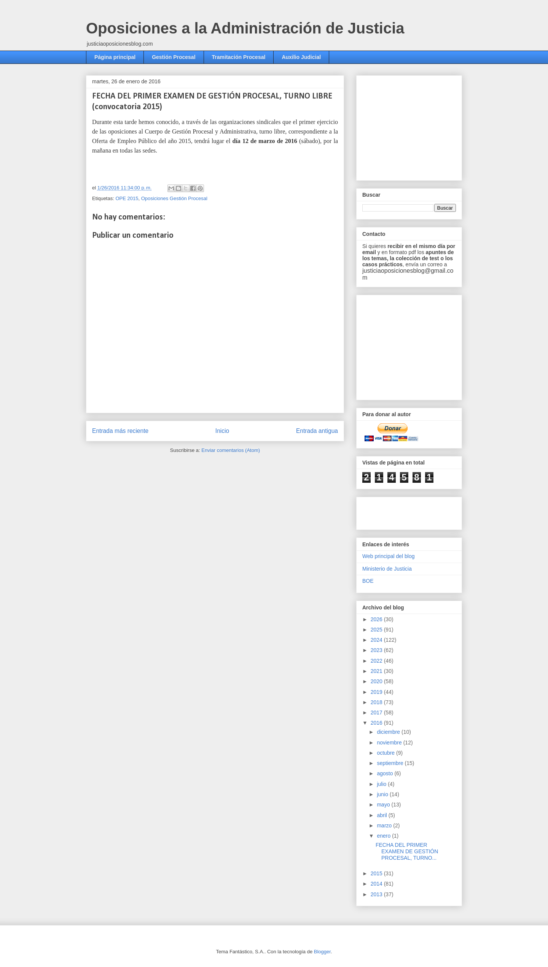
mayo (384, 805)
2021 (377, 671)
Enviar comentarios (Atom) (230, 450)
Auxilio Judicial (301, 57)
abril (382, 815)
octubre (386, 753)
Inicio (222, 431)
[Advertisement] (419, 125)
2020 (377, 681)
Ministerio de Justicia (387, 569)
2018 (377, 702)
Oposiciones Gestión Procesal (174, 198)
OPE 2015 (126, 198)
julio (382, 784)
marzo (385, 825)
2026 (377, 619)
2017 (377, 712)
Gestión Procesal (173, 57)
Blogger (322, 951)
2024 (377, 640)
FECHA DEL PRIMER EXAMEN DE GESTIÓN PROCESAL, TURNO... (407, 851)
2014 (377, 884)
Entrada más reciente (120, 431)
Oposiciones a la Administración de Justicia (245, 28)
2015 (377, 873)
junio (383, 794)
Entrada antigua (317, 431)
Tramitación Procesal (239, 57)
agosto (385, 773)
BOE (368, 581)
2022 (377, 661)
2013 (377, 894)
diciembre (389, 732)
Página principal (114, 57)
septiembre (391, 763)
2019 (377, 692)
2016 (377, 723)
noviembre (390, 743)
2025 (377, 630)
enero (384, 836)
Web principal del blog (388, 556)
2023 (377, 650)
